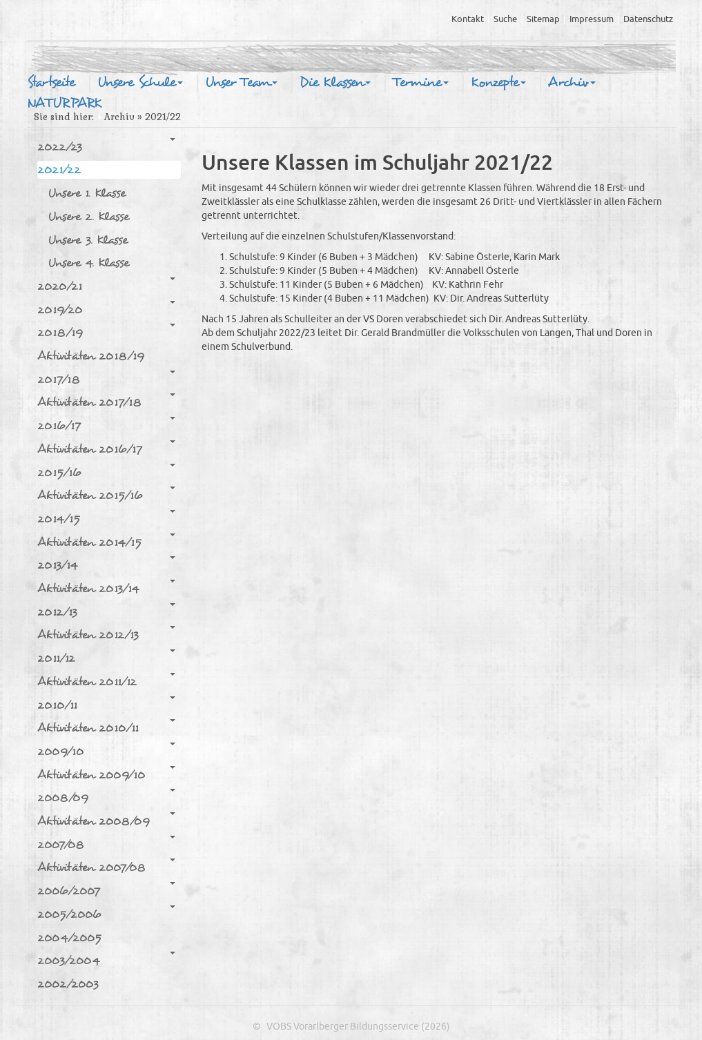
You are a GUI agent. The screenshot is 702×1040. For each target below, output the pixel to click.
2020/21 (106, 285)
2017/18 (106, 379)
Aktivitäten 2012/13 (106, 634)
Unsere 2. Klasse (88, 216)
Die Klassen (335, 82)
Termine (421, 82)
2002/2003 (68, 984)
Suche (505, 19)
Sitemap (543, 19)
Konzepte (498, 82)
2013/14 (106, 564)
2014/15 (106, 518)
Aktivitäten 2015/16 (106, 495)
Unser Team (241, 82)
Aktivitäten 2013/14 (106, 588)
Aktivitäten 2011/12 (106, 681)
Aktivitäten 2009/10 (106, 774)
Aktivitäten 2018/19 (90, 356)
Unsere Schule (140, 82)
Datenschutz (648, 19)
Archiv (572, 82)
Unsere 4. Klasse (88, 263)
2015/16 (106, 472)
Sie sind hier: (63, 117)
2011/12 (106, 657)
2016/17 (106, 425)
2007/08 (106, 844)
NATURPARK (64, 103)
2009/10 (106, 751)
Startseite (51, 82)
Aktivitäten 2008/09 (106, 820)
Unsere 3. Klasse (88, 240)
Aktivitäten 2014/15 (106, 541)
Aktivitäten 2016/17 (106, 448)
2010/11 (106, 704)
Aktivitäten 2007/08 (106, 867)
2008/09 (106, 797)
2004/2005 (69, 937)
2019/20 (106, 309)
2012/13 (106, 611)
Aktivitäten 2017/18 (106, 401)
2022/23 (106, 146)
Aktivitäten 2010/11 (106, 727)
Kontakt (467, 19)
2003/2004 (106, 960)
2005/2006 (106, 913)
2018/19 (106, 332)
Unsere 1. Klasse (87, 193)
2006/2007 (106, 890)
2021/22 (106, 169)
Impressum (591, 19)
